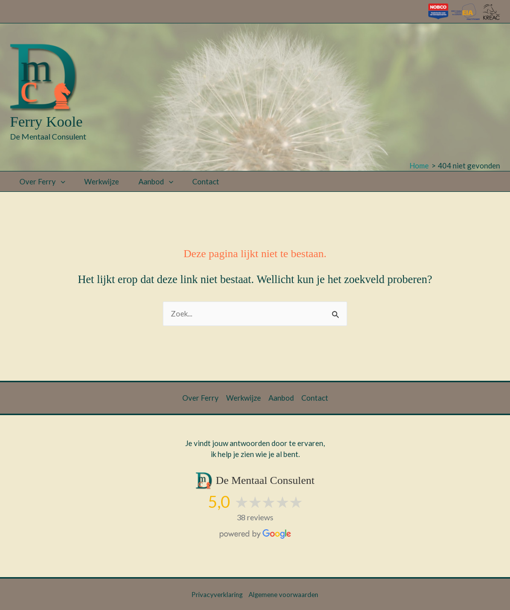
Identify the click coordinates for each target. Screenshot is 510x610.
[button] (58, 181)
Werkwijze (95, 181)
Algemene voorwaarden (283, 595)
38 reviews (255, 517)
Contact (191, 181)
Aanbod (145, 181)
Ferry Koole (46, 121)
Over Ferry (40, 181)
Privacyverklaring (217, 595)
